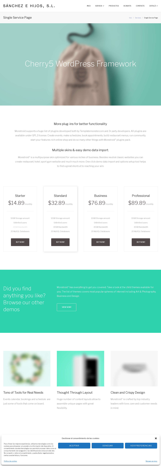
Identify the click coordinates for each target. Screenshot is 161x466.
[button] (156, 438)
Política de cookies (10, 461)
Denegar (107, 446)
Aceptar (74, 446)
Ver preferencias (141, 446)
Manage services (151, 461)
